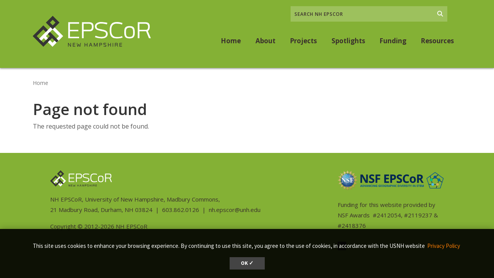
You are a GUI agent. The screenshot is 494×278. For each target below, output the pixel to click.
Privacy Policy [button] (443, 245)
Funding (392, 40)
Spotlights (348, 40)
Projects (303, 40)
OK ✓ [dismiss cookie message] (247, 263)
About (265, 40)
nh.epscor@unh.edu (235, 210)
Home (231, 40)
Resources (437, 40)
